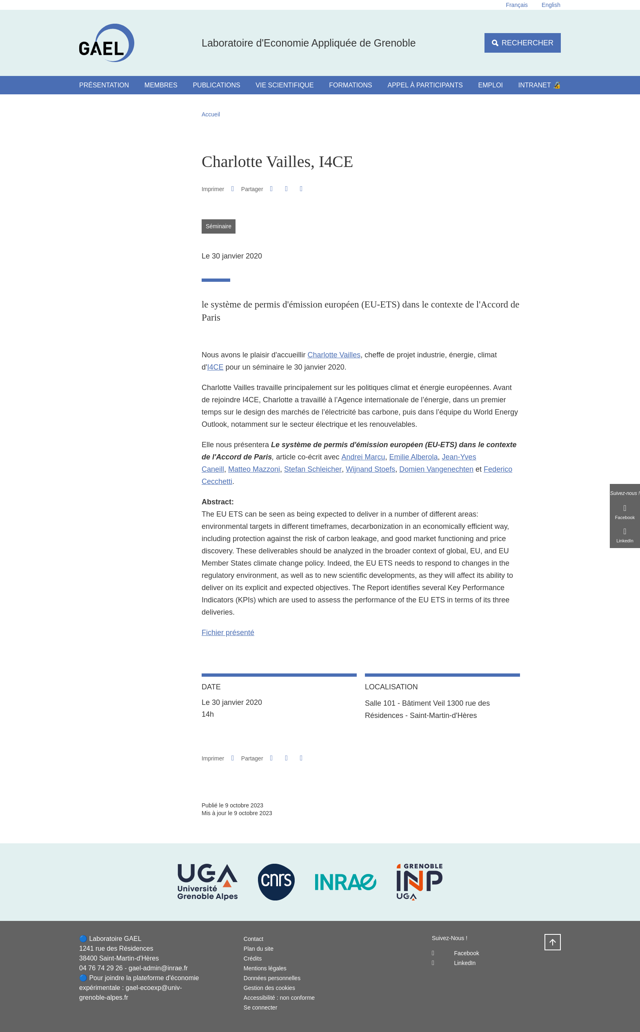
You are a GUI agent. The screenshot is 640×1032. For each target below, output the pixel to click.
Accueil (211, 114)
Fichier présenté (228, 633)
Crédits (253, 958)
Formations (350, 85)
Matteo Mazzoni (254, 469)
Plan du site (258, 948)
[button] (271, 189)
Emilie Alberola (413, 457)
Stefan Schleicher (313, 469)
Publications (216, 85)
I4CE (215, 367)
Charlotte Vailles (334, 355)
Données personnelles (272, 978)
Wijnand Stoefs (370, 469)
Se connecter (261, 1007)
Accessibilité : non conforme (279, 997)
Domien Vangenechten (436, 469)
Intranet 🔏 (539, 85)
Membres (161, 85)
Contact (253, 939)
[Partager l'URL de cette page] (301, 188)
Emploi (490, 85)
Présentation (104, 85)
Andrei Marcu (363, 457)
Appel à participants (425, 85)
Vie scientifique (284, 85)
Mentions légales (265, 968)
